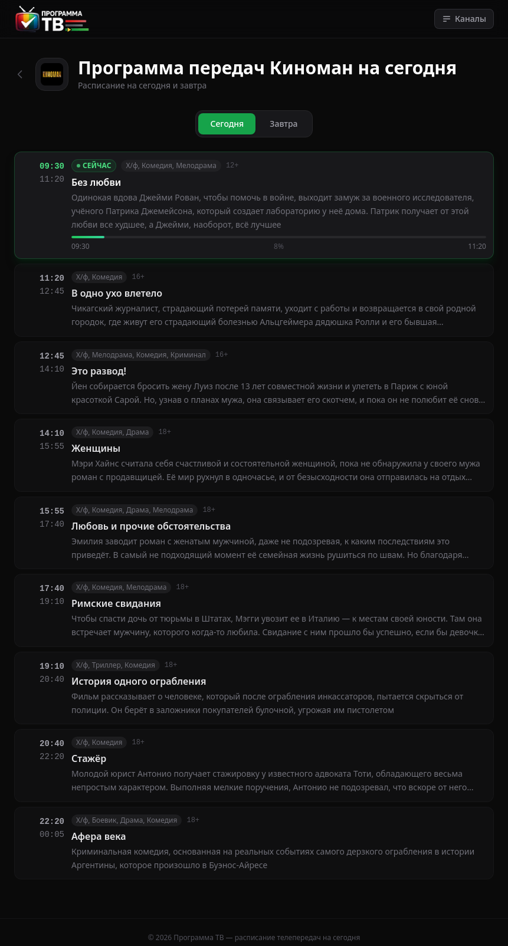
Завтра (283, 123)
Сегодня (227, 123)
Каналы (464, 18)
